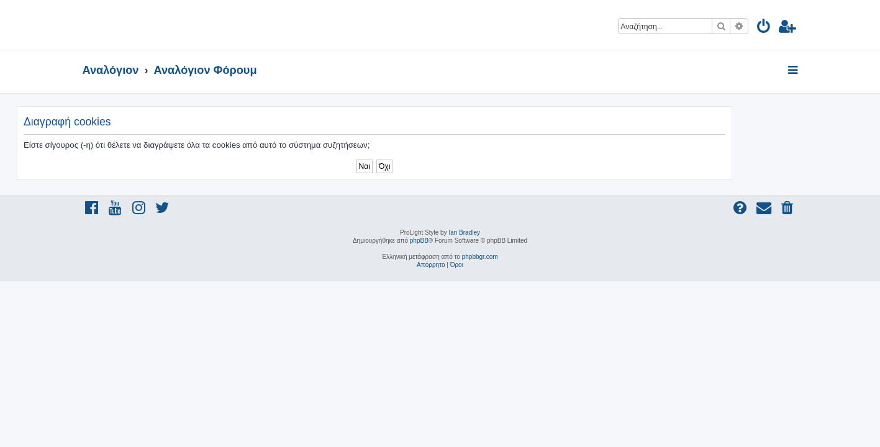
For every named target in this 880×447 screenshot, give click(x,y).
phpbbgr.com (480, 256)
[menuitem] (764, 28)
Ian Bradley (464, 232)
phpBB (419, 240)
